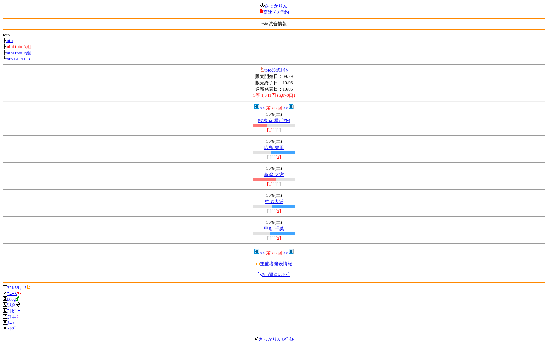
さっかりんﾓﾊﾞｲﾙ (274, 339)
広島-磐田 (274, 147)
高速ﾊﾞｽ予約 (276, 12)
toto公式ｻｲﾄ (276, 70)
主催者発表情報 (276, 263)
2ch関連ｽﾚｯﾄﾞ (276, 274)
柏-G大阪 (274, 201)
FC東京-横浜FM (274, 120)
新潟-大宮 (274, 174)
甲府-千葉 (274, 228)
